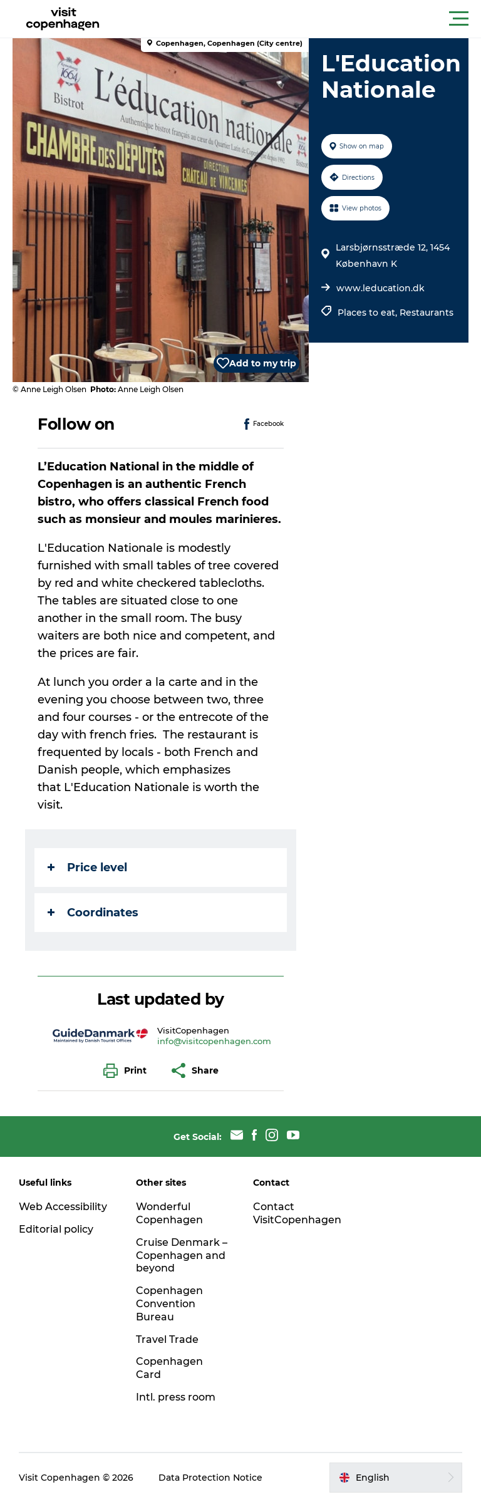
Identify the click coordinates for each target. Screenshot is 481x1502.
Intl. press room (175, 1397)
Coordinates (93, 912)
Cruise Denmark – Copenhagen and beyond (181, 1255)
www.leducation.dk (380, 288)
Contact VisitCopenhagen (297, 1213)
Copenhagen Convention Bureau (169, 1304)
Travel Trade (167, 1339)
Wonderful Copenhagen (169, 1213)
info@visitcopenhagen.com (214, 1041)
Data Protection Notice (210, 1477)
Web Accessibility (63, 1207)
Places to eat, (369, 312)
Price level (87, 867)
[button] (296, 18)
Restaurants (426, 312)
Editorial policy (56, 1229)
